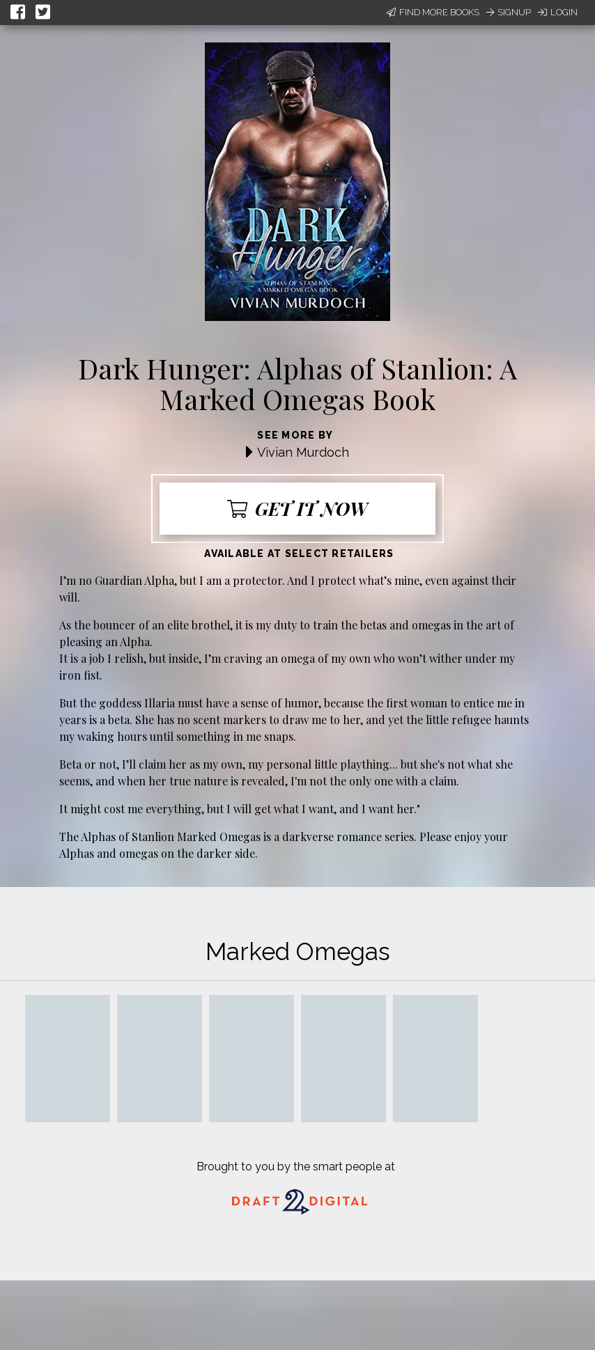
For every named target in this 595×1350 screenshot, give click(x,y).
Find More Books (433, 12)
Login (558, 12)
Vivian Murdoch (303, 452)
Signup (508, 12)
